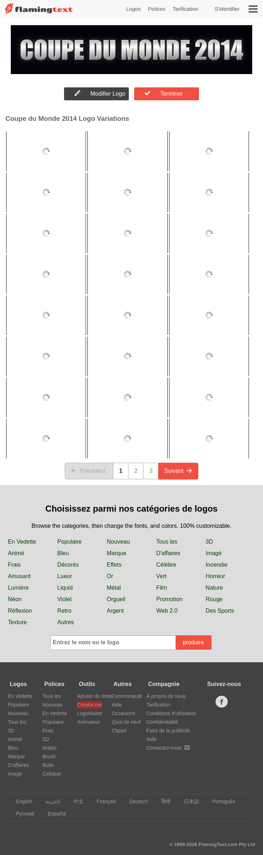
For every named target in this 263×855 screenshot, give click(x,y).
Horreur (215, 576)
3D (209, 542)
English (20, 801)
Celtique (51, 774)
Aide (117, 705)
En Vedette (22, 542)
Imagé (214, 553)
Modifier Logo (99, 93)
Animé (16, 553)
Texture (17, 622)
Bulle (48, 765)
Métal (114, 588)
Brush (49, 756)
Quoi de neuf (126, 722)
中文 (75, 801)
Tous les (166, 542)
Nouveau (118, 542)
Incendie (217, 565)
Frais (14, 565)
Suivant (178, 471)
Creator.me (89, 705)
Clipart (119, 730)
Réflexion (20, 611)
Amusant (19, 576)
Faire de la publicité (168, 730)
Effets (114, 565)
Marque (116, 553)
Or (110, 576)
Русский (22, 814)
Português (220, 801)
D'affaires (168, 553)
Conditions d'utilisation (171, 713)
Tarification (186, 9)
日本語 (188, 801)
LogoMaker (89, 713)
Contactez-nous (168, 748)
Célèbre (166, 565)
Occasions (123, 713)
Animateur (88, 722)
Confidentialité (162, 722)
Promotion (169, 599)
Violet (64, 599)
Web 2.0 (166, 611)
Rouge (214, 599)
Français (103, 801)
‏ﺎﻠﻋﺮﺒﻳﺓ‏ (49, 801)
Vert (161, 576)
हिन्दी (162, 801)
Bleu (63, 553)
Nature (214, 588)
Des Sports (220, 611)
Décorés (68, 565)
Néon (15, 599)
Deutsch (135, 801)
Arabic (49, 748)
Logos (133, 9)
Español (53, 814)
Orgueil (116, 599)
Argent (115, 611)
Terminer (164, 93)
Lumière (18, 588)
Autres (65, 622)
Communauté (127, 696)
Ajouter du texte (89, 696)
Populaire (69, 542)
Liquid (65, 588)
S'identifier (227, 9)
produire (193, 642)
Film (161, 588)
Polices (156, 9)
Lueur (64, 576)
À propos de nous (166, 696)
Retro (64, 611)
